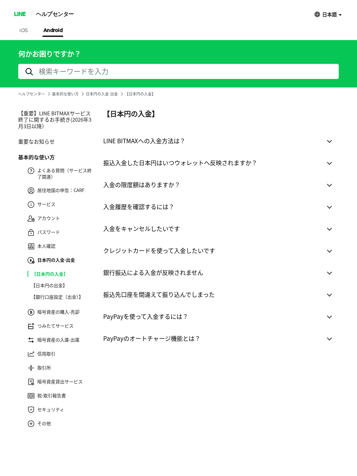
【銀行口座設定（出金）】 (57, 297)
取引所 (39, 367)
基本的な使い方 (65, 94)
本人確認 (41, 246)
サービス (41, 204)
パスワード (44, 232)
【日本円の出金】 (49, 285)
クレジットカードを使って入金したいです (159, 250)
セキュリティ (46, 409)
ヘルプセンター (55, 13)
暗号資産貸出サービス (55, 381)
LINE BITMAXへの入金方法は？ (144, 140)
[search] (178, 71)
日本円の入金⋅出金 (102, 94)
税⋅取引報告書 (47, 395)
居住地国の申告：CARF (56, 190)
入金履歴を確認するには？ (138, 206)
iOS (23, 30)
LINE (19, 13)
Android (53, 30)
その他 (39, 423)
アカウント (44, 218)
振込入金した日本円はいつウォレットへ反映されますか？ (180, 162)
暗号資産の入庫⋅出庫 (53, 340)
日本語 (329, 14)
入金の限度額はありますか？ (141, 184)
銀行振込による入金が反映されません (153, 272)
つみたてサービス (51, 326)
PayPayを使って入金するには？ (145, 316)
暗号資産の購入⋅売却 (53, 312)
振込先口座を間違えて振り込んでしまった (159, 294)
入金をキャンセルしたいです (141, 228)
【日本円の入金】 (50, 274)
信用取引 (41, 354)
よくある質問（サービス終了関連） (60, 173)
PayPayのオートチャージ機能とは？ (151, 338)
